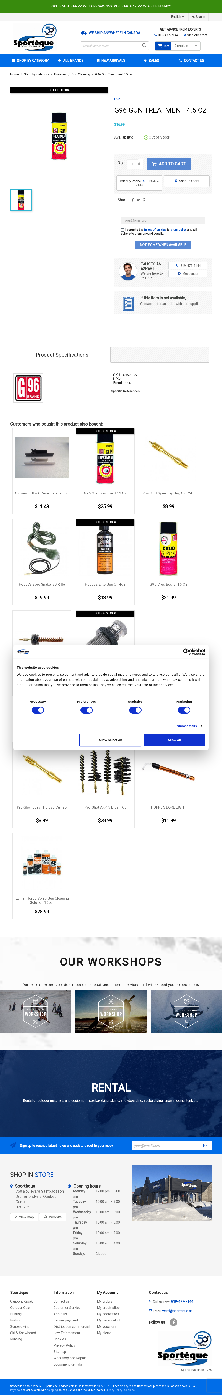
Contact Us (193, 61)
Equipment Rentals (68, 1364)
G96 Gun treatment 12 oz (105, 493)
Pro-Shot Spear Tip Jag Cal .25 (42, 807)
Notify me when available (163, 245)
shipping (52, 1390)
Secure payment (66, 1320)
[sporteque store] (172, 1193)
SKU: (116, 375)
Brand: (117, 383)
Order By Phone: (139, 183)
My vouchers (106, 1327)
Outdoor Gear (20, 1308)
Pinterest (144, 201)
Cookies (60, 1339)
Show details (187, 726)
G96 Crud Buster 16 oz (168, 584)
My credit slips (108, 1308)
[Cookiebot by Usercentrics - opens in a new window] (186, 651)
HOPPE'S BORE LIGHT (168, 807)
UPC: (117, 379)
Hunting (16, 1314)
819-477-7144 (168, 35)
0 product (186, 46)
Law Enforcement (67, 1333)
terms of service (155, 229)
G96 (117, 99)
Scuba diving (19, 1327)
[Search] (115, 45)
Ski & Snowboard (23, 1333)
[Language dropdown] (178, 17)
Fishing (15, 1320)
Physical (15, 1390)
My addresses (108, 1314)
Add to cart (169, 164)
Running (16, 1339)
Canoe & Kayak (21, 1301)
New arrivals (112, 61)
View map (26, 1217)
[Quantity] (132, 164)
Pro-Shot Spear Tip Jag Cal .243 (168, 493)
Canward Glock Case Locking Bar (42, 493)
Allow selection (110, 740)
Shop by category (32, 61)
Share (132, 201)
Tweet (138, 201)
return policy (178, 229)
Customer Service (67, 1308)
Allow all (174, 740)
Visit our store (197, 35)
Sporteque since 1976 (196, 1370)
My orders (105, 1301)
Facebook (173, 1322)
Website (55, 1217)
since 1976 (103, 1386)
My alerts (104, 1333)
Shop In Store (186, 181)
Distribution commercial (72, 1327)
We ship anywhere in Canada (114, 33)
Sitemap (60, 1352)
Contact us (62, 1301)
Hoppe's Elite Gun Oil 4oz (105, 584)
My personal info (109, 1320)
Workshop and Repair (70, 1358)
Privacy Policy (64, 1345)
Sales (153, 61)
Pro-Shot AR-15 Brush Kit (105, 807)
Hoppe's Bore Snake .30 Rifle (42, 584)
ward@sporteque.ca (177, 1311)
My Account (107, 1292)
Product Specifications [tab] (62, 355)
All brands (72, 61)
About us (60, 1314)
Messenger (188, 274)
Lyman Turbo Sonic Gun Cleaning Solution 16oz (42, 900)
